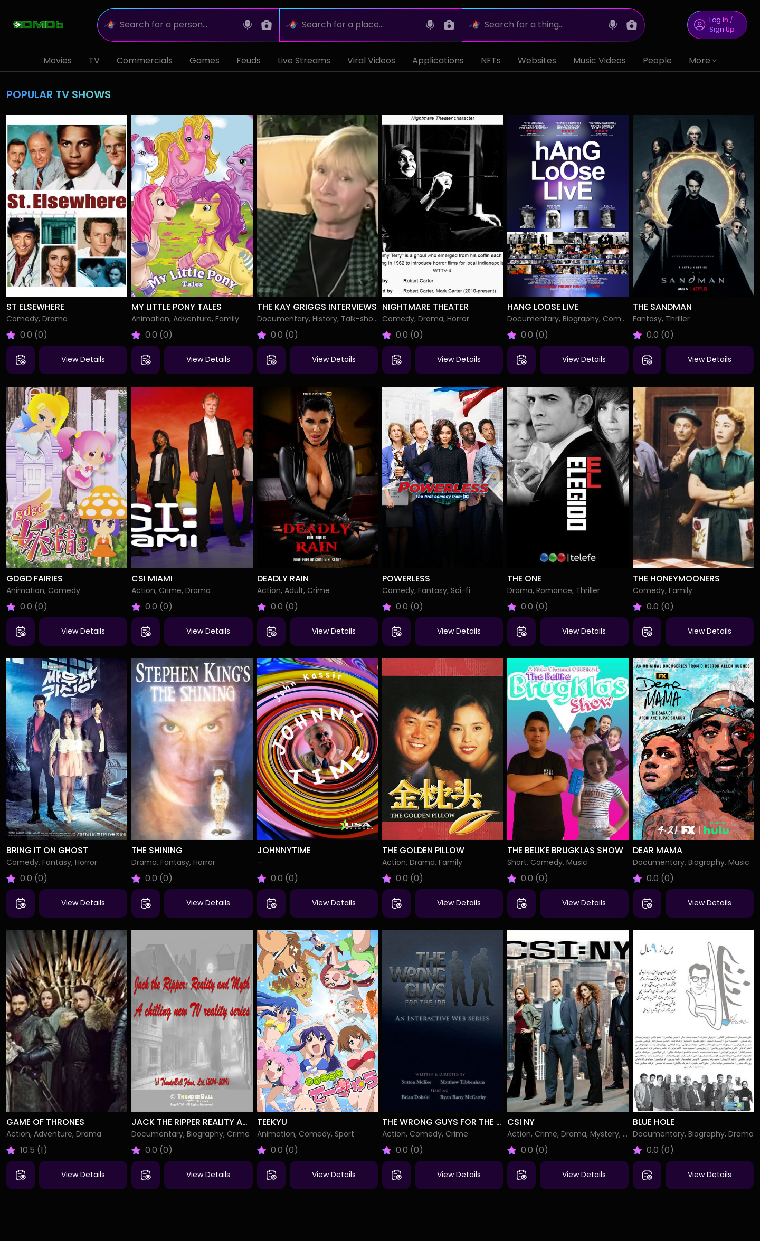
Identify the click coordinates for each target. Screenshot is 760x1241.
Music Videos (599, 60)
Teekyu (272, 1122)
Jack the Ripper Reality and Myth (205, 1122)
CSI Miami (152, 578)
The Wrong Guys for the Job (448, 1122)
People (657, 60)
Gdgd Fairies (34, 578)
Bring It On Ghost (47, 850)
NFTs (491, 60)
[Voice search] (247, 24)
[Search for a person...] (177, 25)
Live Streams (304, 60)
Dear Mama (657, 850)
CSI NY (521, 1122)
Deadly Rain (283, 578)
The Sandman (662, 307)
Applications (438, 60)
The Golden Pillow (423, 850)
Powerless (406, 578)
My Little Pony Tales (176, 307)
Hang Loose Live (542, 307)
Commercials (145, 60)
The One (524, 578)
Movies (57, 60)
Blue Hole (653, 1122)
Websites (537, 60)
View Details (83, 359)
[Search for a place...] (360, 25)
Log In (718, 19)
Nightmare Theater (425, 307)
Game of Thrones (45, 1122)
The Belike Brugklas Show (565, 850)
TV (94, 60)
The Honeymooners (676, 578)
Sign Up (721, 29)
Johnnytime (284, 850)
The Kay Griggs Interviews (317, 307)
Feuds (248, 60)
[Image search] (266, 24)
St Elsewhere (35, 307)
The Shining (157, 850)
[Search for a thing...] (542, 25)
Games (204, 60)
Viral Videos (371, 60)
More (703, 60)
